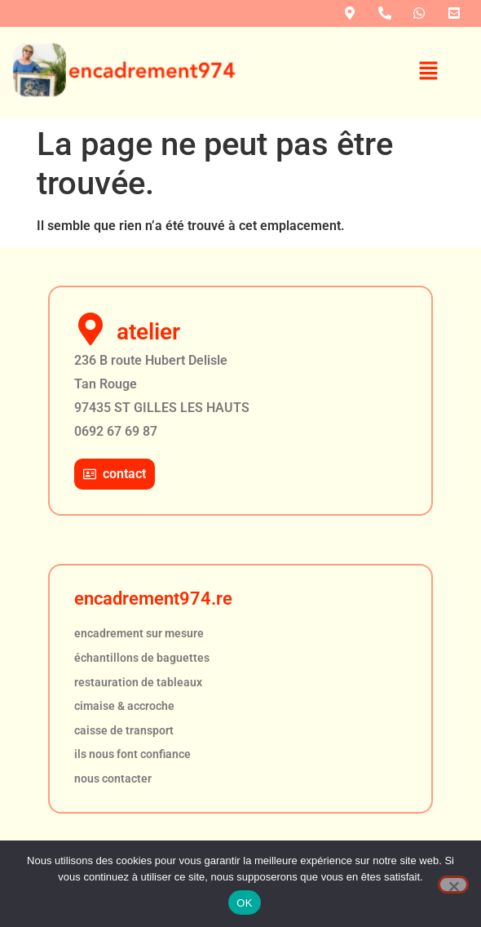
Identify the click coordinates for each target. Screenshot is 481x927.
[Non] (453, 885)
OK (244, 903)
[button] (429, 73)
